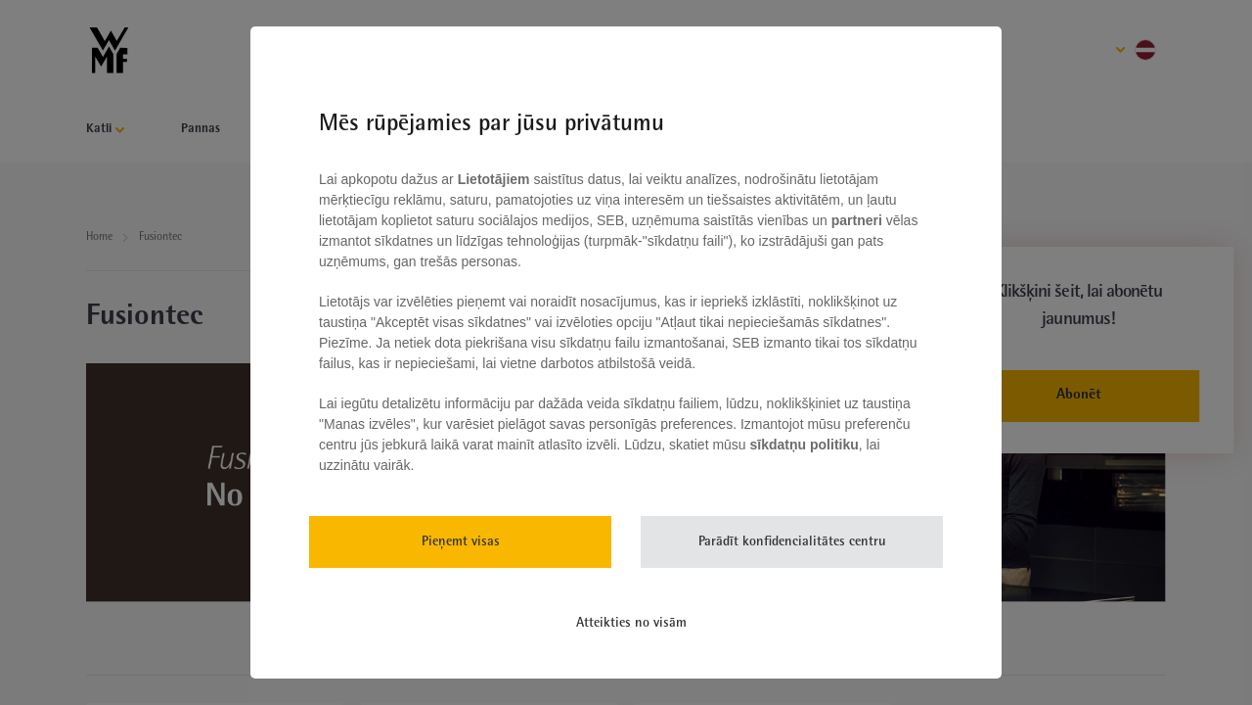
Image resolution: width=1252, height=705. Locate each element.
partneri (858, 220)
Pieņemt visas (461, 542)
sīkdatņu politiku (804, 444)
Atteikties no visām (631, 623)
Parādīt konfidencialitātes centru (792, 542)
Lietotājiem (496, 179)
